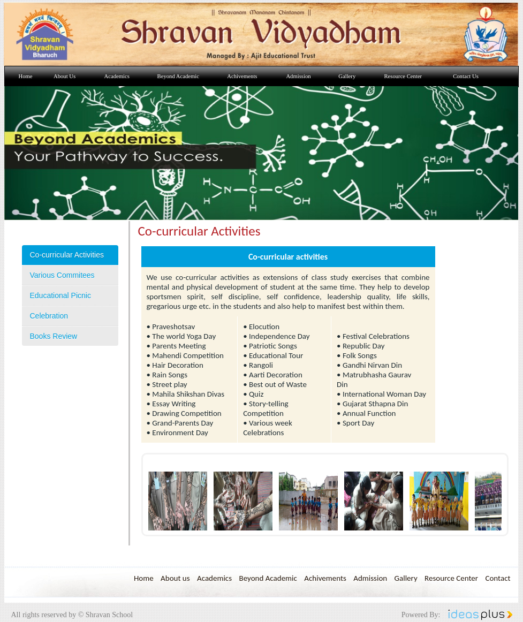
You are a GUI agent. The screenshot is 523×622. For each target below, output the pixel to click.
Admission (370, 578)
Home (144, 578)
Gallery (406, 578)
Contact (497, 578)
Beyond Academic (268, 578)
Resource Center (451, 578)
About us (175, 578)
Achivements (325, 578)
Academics (214, 578)
